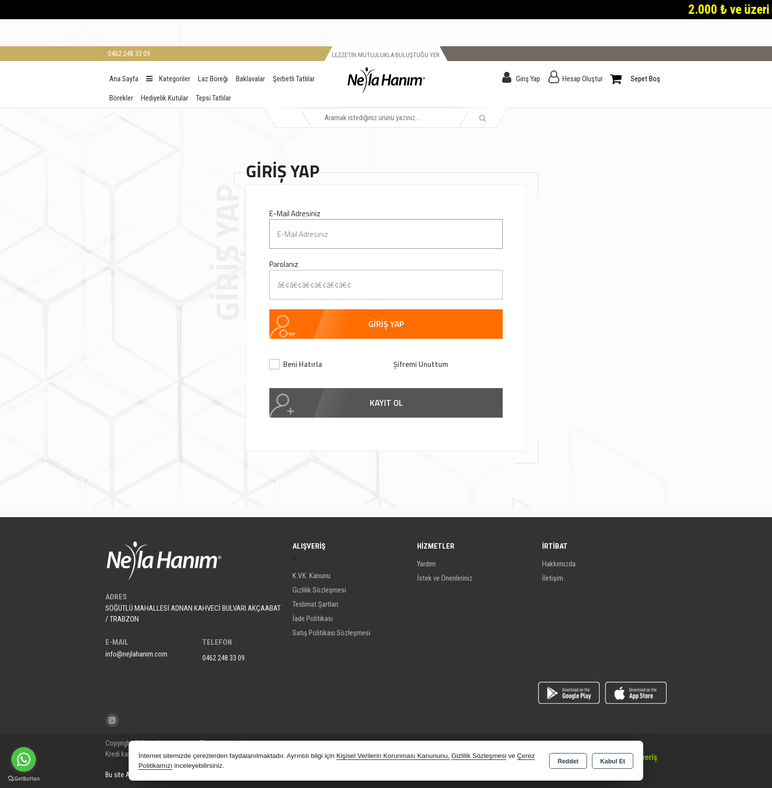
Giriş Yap (528, 78)
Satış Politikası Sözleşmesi (331, 632)
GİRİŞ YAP (386, 324)
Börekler (121, 98)
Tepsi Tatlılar (213, 98)
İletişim (552, 578)
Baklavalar (250, 78)
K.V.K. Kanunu (311, 575)
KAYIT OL (386, 402)
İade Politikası (312, 618)
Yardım (426, 563)
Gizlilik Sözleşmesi (319, 590)
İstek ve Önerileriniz (445, 578)
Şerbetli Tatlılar (294, 78)
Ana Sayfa (123, 78)
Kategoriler (168, 78)
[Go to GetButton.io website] (23, 778)
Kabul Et (612, 761)
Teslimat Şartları (315, 604)
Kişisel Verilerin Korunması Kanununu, (393, 755)
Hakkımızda (559, 563)
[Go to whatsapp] (23, 759)
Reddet (568, 761)
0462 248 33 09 (223, 658)
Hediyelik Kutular (164, 98)
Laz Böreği (213, 78)
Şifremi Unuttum (420, 364)
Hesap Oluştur (582, 78)
